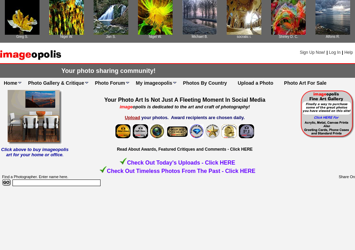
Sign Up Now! (312, 52)
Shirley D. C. (288, 37)
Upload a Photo (256, 83)
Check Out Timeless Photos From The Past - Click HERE (181, 171)
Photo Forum (110, 83)
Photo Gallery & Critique (56, 83)
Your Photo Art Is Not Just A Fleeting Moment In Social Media (185, 100)
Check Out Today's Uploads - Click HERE (181, 163)
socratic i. (244, 37)
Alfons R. (333, 37)
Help (348, 52)
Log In (334, 52)
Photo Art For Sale (305, 83)
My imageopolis (154, 83)
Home (10, 83)
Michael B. (200, 37)
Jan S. (111, 37)
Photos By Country (205, 83)
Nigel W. (66, 37)
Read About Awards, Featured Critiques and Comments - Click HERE (185, 149)
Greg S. (22, 37)
